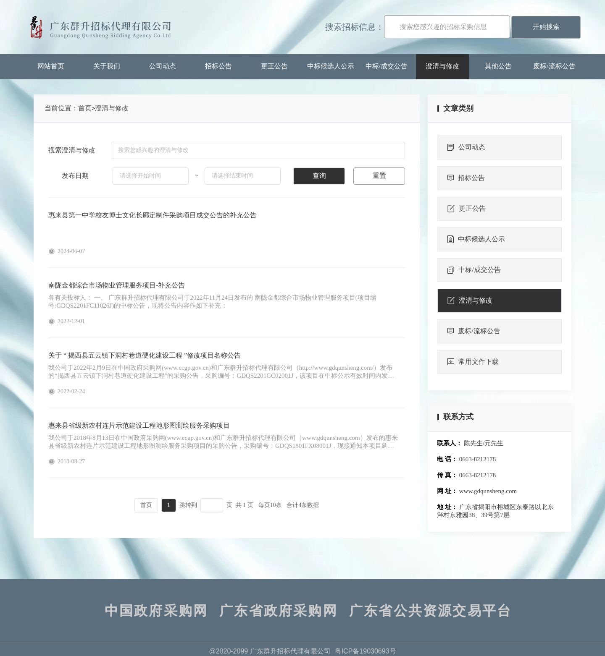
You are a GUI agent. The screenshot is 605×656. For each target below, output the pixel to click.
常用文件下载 (473, 362)
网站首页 (50, 66)
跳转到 (188, 505)
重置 (379, 175)
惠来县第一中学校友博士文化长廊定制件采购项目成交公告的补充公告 (152, 215)
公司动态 (162, 66)
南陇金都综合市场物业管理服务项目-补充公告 (116, 285)
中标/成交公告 (387, 66)
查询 (319, 175)
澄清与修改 (442, 66)
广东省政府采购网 (278, 610)
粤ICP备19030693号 (365, 651)
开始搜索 (546, 26)
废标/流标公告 (554, 66)
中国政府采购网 (156, 610)
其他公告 (498, 66)
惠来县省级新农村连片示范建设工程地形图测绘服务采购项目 (139, 425)
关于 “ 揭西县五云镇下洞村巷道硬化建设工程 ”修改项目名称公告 (144, 355)
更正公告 (274, 66)
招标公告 (218, 66)
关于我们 (106, 66)
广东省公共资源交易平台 (430, 610)
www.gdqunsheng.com (488, 491)
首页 (85, 108)
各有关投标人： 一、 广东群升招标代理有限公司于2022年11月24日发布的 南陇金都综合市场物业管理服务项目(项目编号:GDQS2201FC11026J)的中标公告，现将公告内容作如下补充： (212, 301)
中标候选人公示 (330, 66)
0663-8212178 (477, 459)
